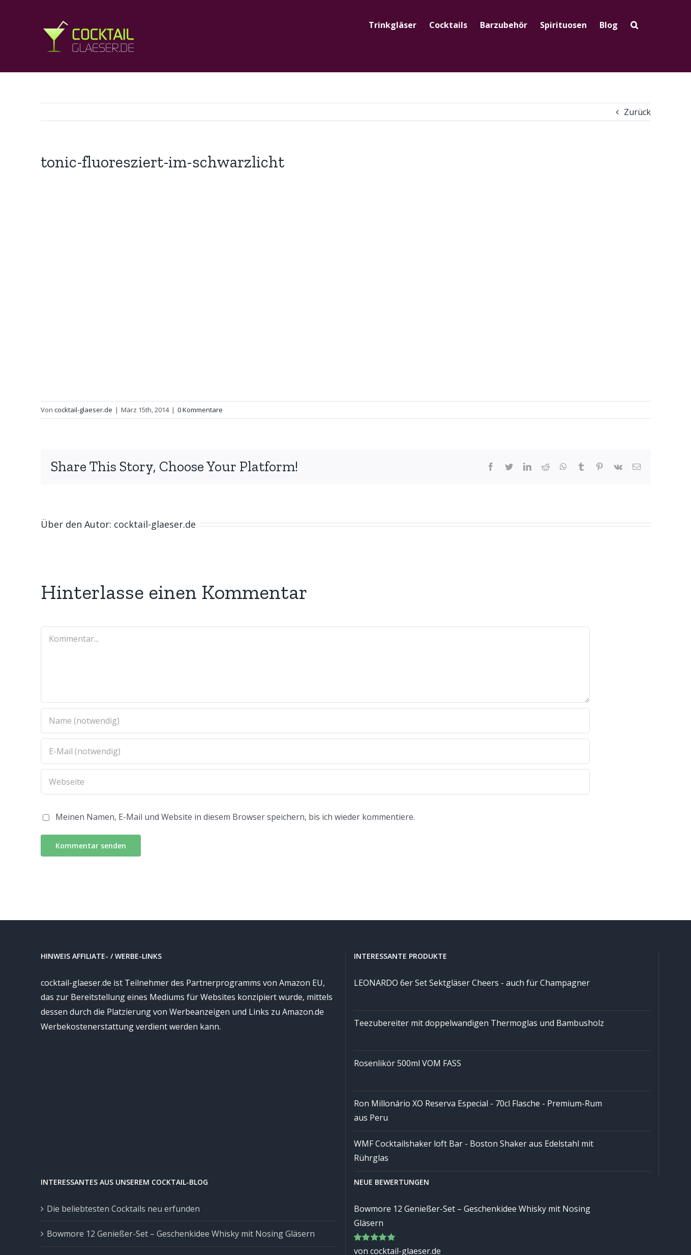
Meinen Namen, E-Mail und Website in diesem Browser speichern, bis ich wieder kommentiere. (235, 816)
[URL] (315, 781)
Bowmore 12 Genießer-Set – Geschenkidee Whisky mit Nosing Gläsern (181, 1233)
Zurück (637, 112)
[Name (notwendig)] (315, 720)
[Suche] (634, 24)
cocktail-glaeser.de (83, 409)
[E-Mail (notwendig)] (315, 751)
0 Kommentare (200, 409)
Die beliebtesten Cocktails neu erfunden (123, 1208)
